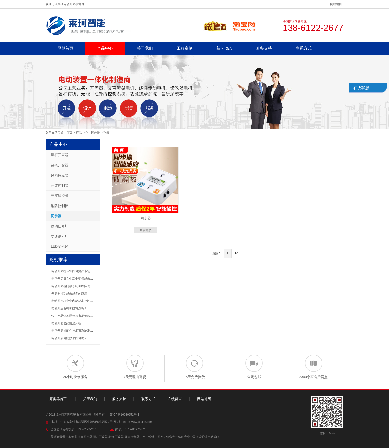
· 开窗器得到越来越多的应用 (68, 293)
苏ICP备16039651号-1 (124, 414)
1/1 (237, 253)
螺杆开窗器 (59, 155)
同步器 (95, 132)
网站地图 (336, 4)
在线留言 (175, 399)
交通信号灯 (59, 236)
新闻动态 (224, 48)
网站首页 (65, 48)
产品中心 (105, 48)
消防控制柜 (59, 206)
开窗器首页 (58, 399)
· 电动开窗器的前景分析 (65, 323)
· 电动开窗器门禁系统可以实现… (71, 286)
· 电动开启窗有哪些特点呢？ (68, 308)
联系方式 (304, 48)
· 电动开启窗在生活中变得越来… (71, 278)
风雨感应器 (59, 175)
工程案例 (185, 48)
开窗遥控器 (59, 196)
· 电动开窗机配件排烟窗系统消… (71, 330)
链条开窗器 (59, 165)
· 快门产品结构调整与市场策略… (71, 316)
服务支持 (264, 48)
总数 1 (216, 253)
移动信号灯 (59, 226)
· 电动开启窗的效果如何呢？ (68, 338)
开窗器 (87, 437)
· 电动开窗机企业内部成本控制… (71, 301)
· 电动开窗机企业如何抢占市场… (71, 271)
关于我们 (145, 48)
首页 (69, 132)
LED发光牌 (59, 246)
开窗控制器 (59, 185)
